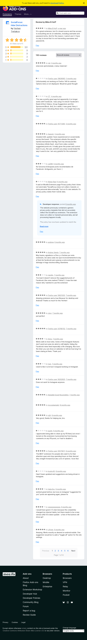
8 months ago (65, 405)
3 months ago (56, 63)
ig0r (49, 415)
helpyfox (51, 489)
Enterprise (47, 586)
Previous (45, 551)
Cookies (15, 622)
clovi (50, 313)
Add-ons (27, 574)
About (26, 578)
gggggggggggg (54, 507)
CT (49, 96)
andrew (51, 242)
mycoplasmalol (53, 405)
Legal (23, 622)
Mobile (46, 582)
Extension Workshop (32, 589)
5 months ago (71, 124)
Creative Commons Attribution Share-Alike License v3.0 (23, 631)
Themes (18, 14)
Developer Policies (31, 598)
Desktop (47, 578)
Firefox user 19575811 (56, 451)
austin (50, 431)
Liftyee (50, 530)
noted (24, 628)
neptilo (50, 275)
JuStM (50, 164)
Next (73, 551)
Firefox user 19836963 (56, 79)
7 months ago (64, 252)
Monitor (66, 591)
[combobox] (70, 13)
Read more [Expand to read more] (44, 226)
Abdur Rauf (52, 182)
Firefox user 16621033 (56, 295)
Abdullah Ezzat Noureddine (58, 395)
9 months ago (66, 507)
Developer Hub (30, 594)
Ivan (49, 364)
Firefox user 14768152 (56, 329)
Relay (65, 586)
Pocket (66, 595)
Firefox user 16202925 (56, 379)
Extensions (7, 14)
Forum (26, 606)
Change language (69, 628)
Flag (37, 45)
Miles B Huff (52, 28)
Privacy (5, 622)
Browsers (67, 578)
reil (49, 63)
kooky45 (51, 471)
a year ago (62, 28)
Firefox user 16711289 (56, 124)
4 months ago (56, 96)
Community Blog (30, 602)
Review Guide (29, 615)
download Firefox (57, 3)
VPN (65, 582)
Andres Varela (53, 252)
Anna (50, 339)
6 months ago (59, 164)
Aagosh (51, 134)
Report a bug (29, 610)
